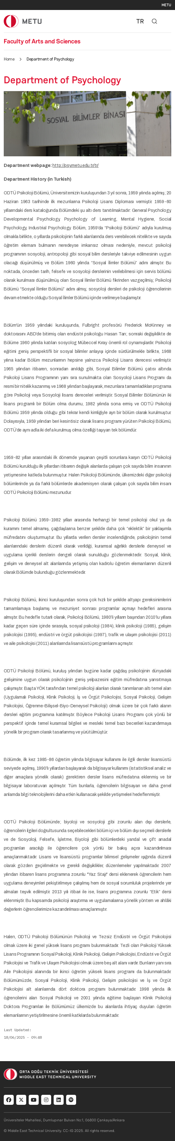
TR (140, 21)
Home (9, 59)
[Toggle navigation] (168, 21)
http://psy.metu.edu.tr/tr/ (75, 165)
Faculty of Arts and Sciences (42, 41)
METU (166, 4)
